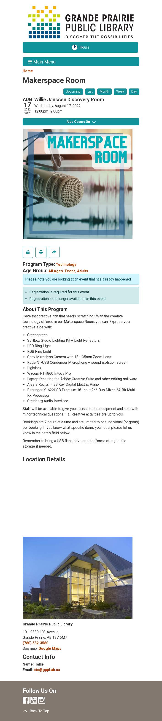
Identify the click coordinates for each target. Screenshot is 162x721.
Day (134, 91)
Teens (70, 271)
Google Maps (49, 648)
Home (28, 71)
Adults (82, 271)
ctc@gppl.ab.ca (47, 670)
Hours (86, 47)
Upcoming (73, 91)
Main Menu (42, 62)
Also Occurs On (81, 122)
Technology (66, 264)
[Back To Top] (81, 711)
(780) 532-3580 (35, 643)
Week (120, 91)
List (90, 91)
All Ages (56, 271)
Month (104, 91)
